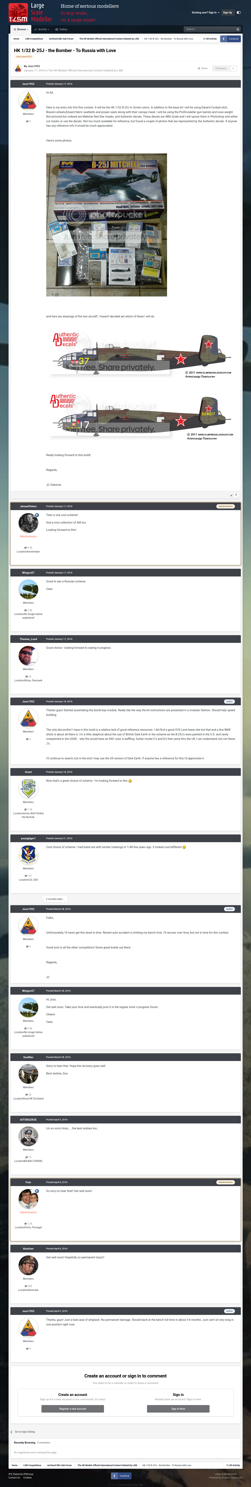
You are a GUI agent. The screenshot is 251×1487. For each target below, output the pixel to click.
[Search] (200, 29)
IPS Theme (14, 1474)
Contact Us (14, 1477)
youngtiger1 (28, 838)
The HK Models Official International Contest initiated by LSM (85, 70)
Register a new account (72, 1408)
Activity (42, 29)
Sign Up (227, 12)
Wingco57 (28, 572)
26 (28, 676)
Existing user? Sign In (205, 12)
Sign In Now (178, 1408)
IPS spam (113, 1484)
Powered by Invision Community (226, 1477)
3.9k (28, 610)
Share (203, 68)
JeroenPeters (28, 506)
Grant (28, 772)
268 (28, 1286)
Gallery (63, 29)
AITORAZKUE (28, 1119)
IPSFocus (28, 1474)
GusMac (28, 1057)
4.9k (28, 547)
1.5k (28, 809)
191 (28, 875)
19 (28, 1157)
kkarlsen (28, 1248)
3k (28, 1094)
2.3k (28, 1223)
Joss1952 (34, 66)
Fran (28, 1182)
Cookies (27, 1477)
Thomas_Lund (28, 639)
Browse (22, 29)
